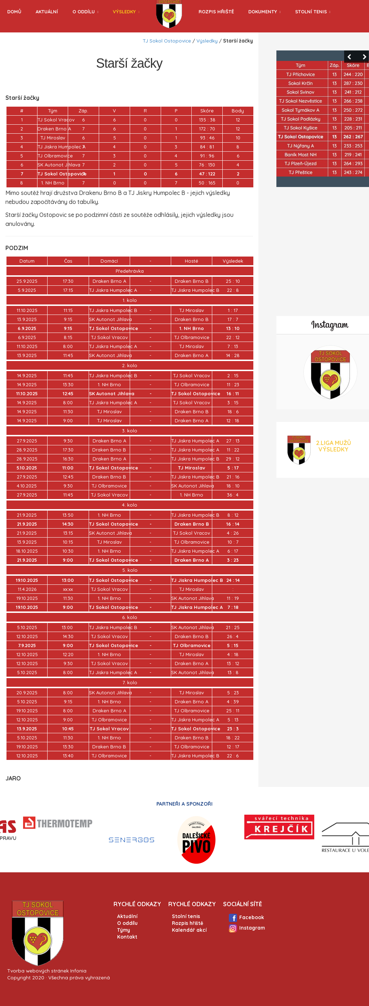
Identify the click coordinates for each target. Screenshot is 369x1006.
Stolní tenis (311, 11)
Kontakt (127, 937)
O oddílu (83, 11)
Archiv (16, 35)
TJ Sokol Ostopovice (167, 40)
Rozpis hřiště (216, 11)
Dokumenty (262, 11)
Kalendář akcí (189, 930)
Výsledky (124, 11)
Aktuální (47, 11)
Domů (14, 11)
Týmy (123, 930)
